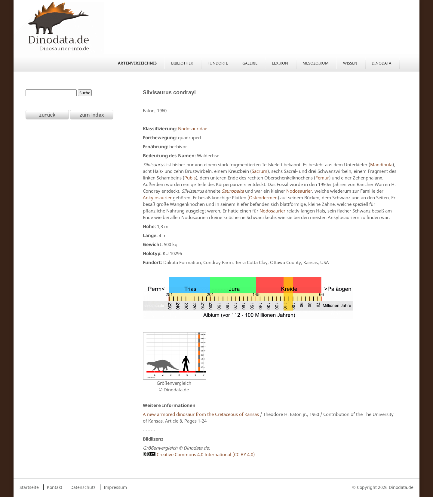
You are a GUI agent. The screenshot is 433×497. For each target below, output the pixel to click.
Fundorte (217, 63)
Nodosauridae (192, 128)
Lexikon (280, 63)
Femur (322, 178)
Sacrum (259, 171)
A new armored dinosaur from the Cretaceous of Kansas (201, 414)
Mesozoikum (315, 63)
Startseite (29, 487)
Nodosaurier (299, 191)
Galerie (249, 63)
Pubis (190, 178)
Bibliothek (182, 63)
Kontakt (54, 487)
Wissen (350, 63)
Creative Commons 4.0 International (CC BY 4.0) (199, 454)
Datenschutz (83, 487)
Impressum (115, 487)
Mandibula (381, 164)
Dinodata (381, 63)
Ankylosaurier (157, 197)
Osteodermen (263, 197)
